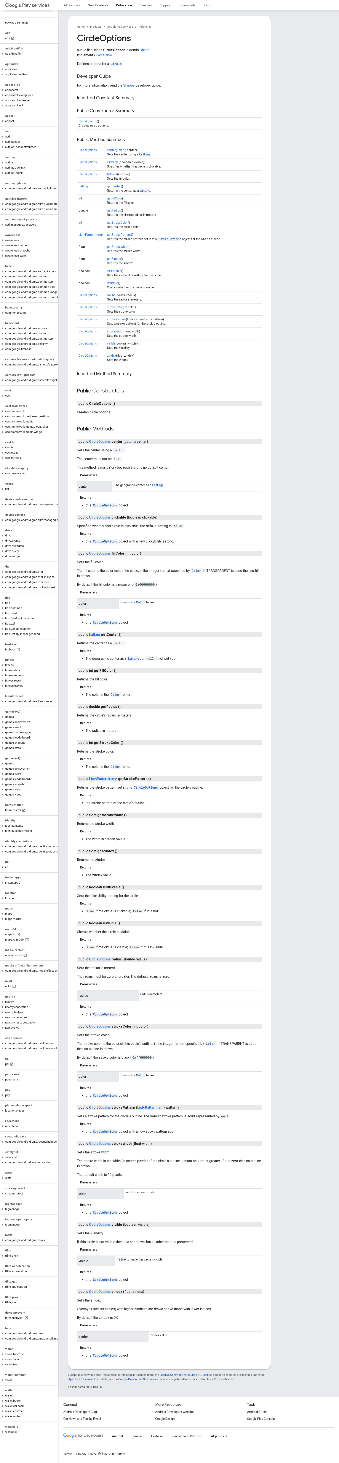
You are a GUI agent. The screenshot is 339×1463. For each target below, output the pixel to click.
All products (219, 1436)
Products (95, 26)
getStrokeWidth (117, 246)
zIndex (111, 355)
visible (111, 343)
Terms (67, 1454)
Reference (145, 26)
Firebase (157, 1436)
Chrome (136, 1436)
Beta (206, 5)
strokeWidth (115, 331)
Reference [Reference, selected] (124, 5)
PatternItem (93, 234)
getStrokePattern (119, 234)
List (81, 234)
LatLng (121, 150)
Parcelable (104, 55)
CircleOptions (88, 121)
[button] (28, 53)
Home (81, 26)
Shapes (129, 85)
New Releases (98, 5)
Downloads (187, 5)
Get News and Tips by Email (82, 1418)
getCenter (114, 186)
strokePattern (116, 319)
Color (196, 571)
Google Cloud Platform (186, 1436)
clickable (113, 162)
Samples (146, 5)
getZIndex (114, 259)
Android (117, 1436)
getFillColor (114, 198)
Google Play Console (261, 1418)
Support (166, 5)
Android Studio (257, 1412)
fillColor (112, 174)
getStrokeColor (117, 222)
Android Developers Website (174, 1412)
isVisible (112, 283)
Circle (116, 64)
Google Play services (120, 26)
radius (111, 295)
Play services (27, 5)
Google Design (165, 1418)
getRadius (114, 210)
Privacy (81, 1454)
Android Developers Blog (80, 1412)
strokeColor (115, 307)
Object (144, 50)
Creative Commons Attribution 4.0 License (186, 1374)
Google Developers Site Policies (138, 1379)
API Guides (72, 5)
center (111, 150)
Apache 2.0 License (80, 1379)
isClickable (114, 271)
